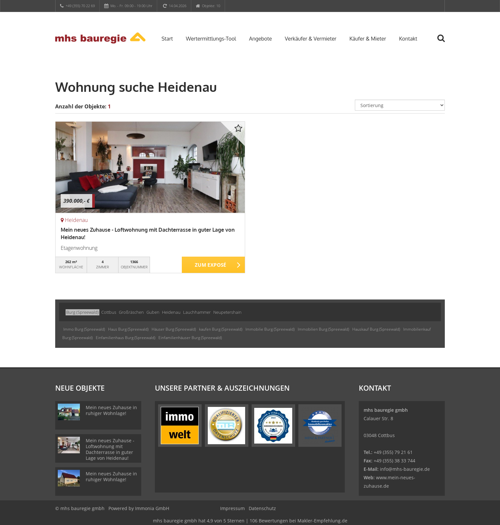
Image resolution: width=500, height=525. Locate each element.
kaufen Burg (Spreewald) (220, 329)
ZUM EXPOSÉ (211, 265)
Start (167, 38)
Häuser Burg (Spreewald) (174, 329)
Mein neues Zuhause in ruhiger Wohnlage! (111, 410)
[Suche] (444, 42)
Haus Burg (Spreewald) (128, 329)
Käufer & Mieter (367, 38)
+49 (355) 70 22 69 (80, 5)
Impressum (232, 508)
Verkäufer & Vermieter (310, 38)
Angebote (260, 38)
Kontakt (408, 38)
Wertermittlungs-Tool (211, 38)
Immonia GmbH (152, 508)
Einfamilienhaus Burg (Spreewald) (125, 337)
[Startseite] (100, 38)
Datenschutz (262, 508)
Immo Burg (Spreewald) (84, 329)
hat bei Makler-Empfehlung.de (250, 521)
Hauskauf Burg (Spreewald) (376, 329)
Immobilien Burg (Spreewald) (323, 329)
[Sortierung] (400, 105)
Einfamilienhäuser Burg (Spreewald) (190, 337)
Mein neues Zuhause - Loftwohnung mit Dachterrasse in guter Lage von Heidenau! (110, 449)
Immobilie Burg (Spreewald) (269, 329)
